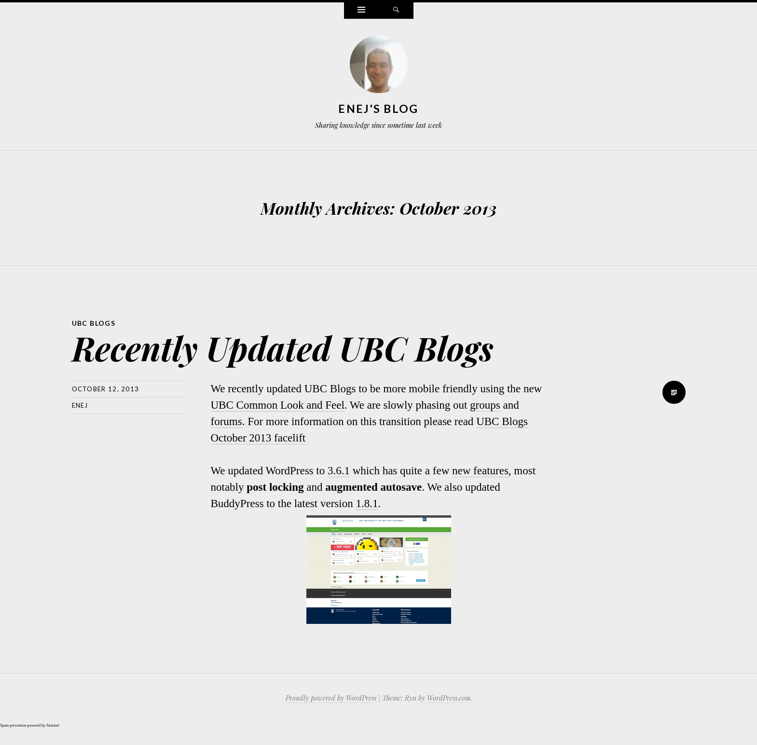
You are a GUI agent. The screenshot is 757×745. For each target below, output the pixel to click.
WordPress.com (448, 698)
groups (485, 405)
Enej (80, 405)
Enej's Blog (378, 108)
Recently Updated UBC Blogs (283, 348)
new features (480, 471)
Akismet (52, 725)
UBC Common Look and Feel (277, 405)
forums (226, 421)
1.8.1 (367, 503)
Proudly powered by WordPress (331, 698)
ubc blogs (94, 323)
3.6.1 (339, 471)
